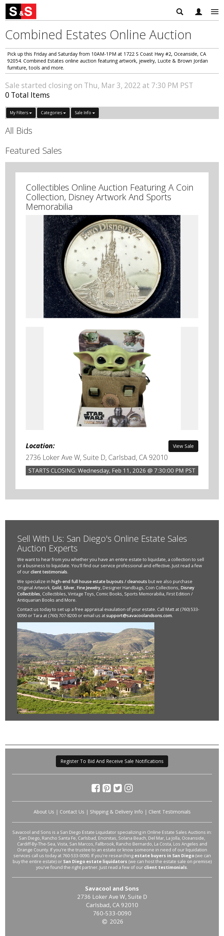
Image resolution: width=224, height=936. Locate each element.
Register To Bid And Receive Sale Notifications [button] (112, 761)
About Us (44, 811)
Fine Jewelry (88, 588)
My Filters (21, 113)
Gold (56, 588)
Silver (68, 588)
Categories (53, 113)
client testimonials (49, 572)
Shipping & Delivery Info (116, 811)
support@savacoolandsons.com (139, 615)
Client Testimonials (170, 811)
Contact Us (72, 811)
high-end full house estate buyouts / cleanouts (99, 581)
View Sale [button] (183, 446)
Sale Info (85, 113)
